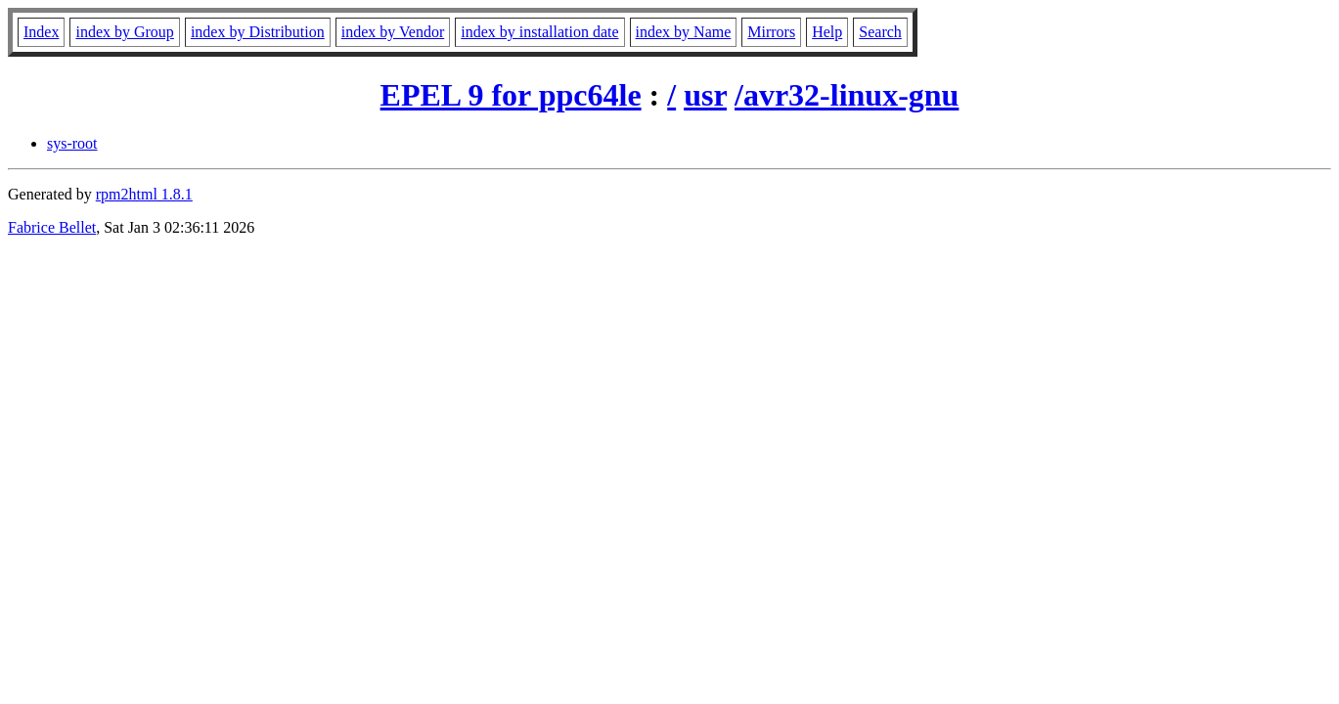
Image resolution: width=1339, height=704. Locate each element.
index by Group (124, 31)
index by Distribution (258, 31)
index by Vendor (392, 31)
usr (705, 94)
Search (880, 31)
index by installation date (539, 31)
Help (827, 31)
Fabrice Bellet (52, 227)
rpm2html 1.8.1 (144, 194)
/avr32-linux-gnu (847, 94)
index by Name (684, 31)
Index (41, 31)
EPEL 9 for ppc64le (511, 94)
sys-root (72, 143)
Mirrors (771, 31)
